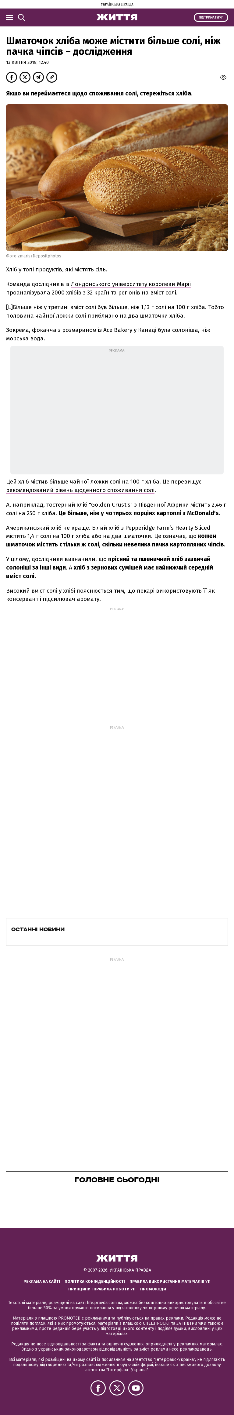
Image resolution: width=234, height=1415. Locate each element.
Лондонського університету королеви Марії (131, 284)
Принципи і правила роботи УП (102, 1289)
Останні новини (38, 929)
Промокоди (153, 1289)
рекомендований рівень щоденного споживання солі (80, 490)
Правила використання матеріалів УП (170, 1281)
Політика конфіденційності (95, 1281)
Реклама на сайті (41, 1281)
